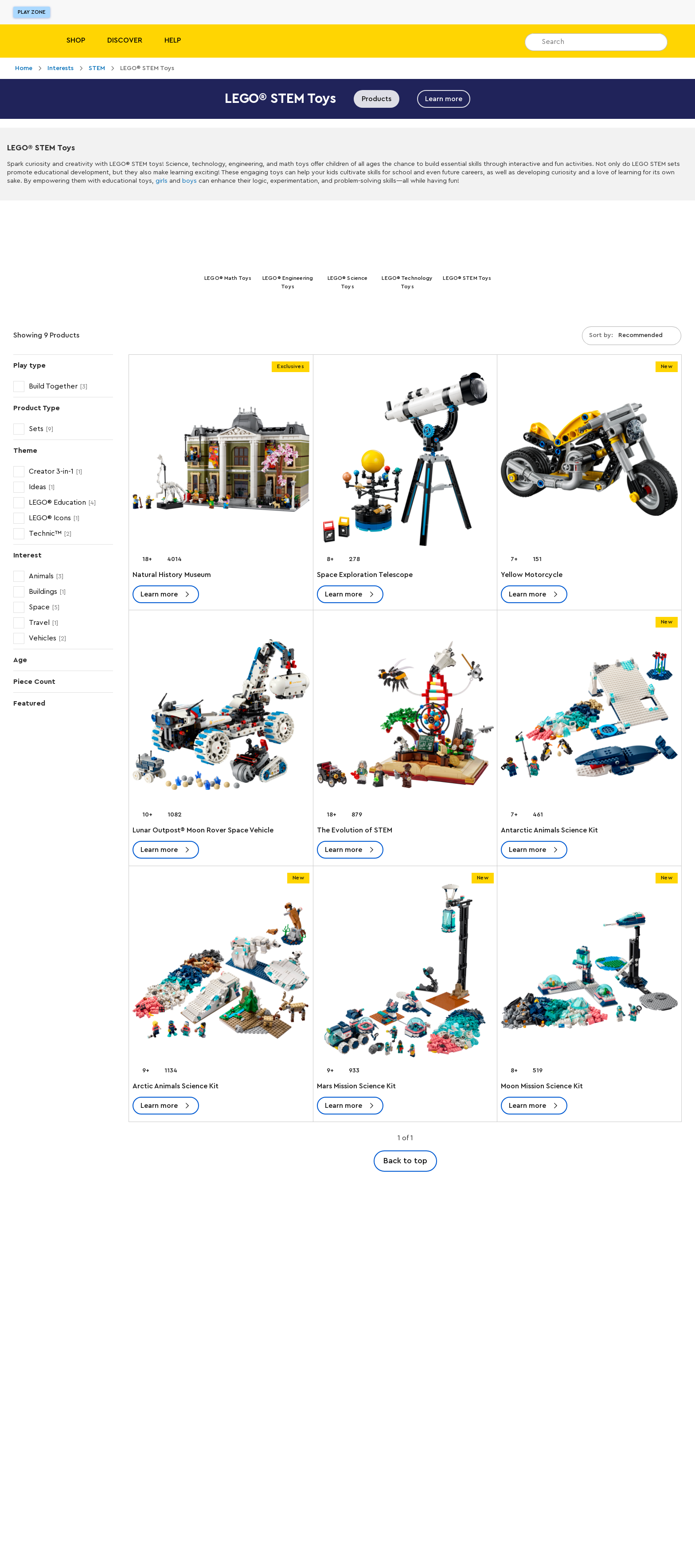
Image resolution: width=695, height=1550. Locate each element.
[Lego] (25, 41)
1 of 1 (405, 1139)
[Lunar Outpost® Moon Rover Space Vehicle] (221, 718)
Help (172, 40)
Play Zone (32, 12)
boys (189, 181)
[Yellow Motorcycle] (589, 462)
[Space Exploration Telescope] (405, 462)
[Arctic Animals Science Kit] (221, 974)
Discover (124, 40)
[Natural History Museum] (221, 462)
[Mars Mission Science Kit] (405, 974)
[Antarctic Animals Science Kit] (589, 718)
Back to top (405, 1162)
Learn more (443, 98)
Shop (75, 40)
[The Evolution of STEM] (405, 718)
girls (162, 181)
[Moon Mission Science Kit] (589, 974)
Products (376, 98)
